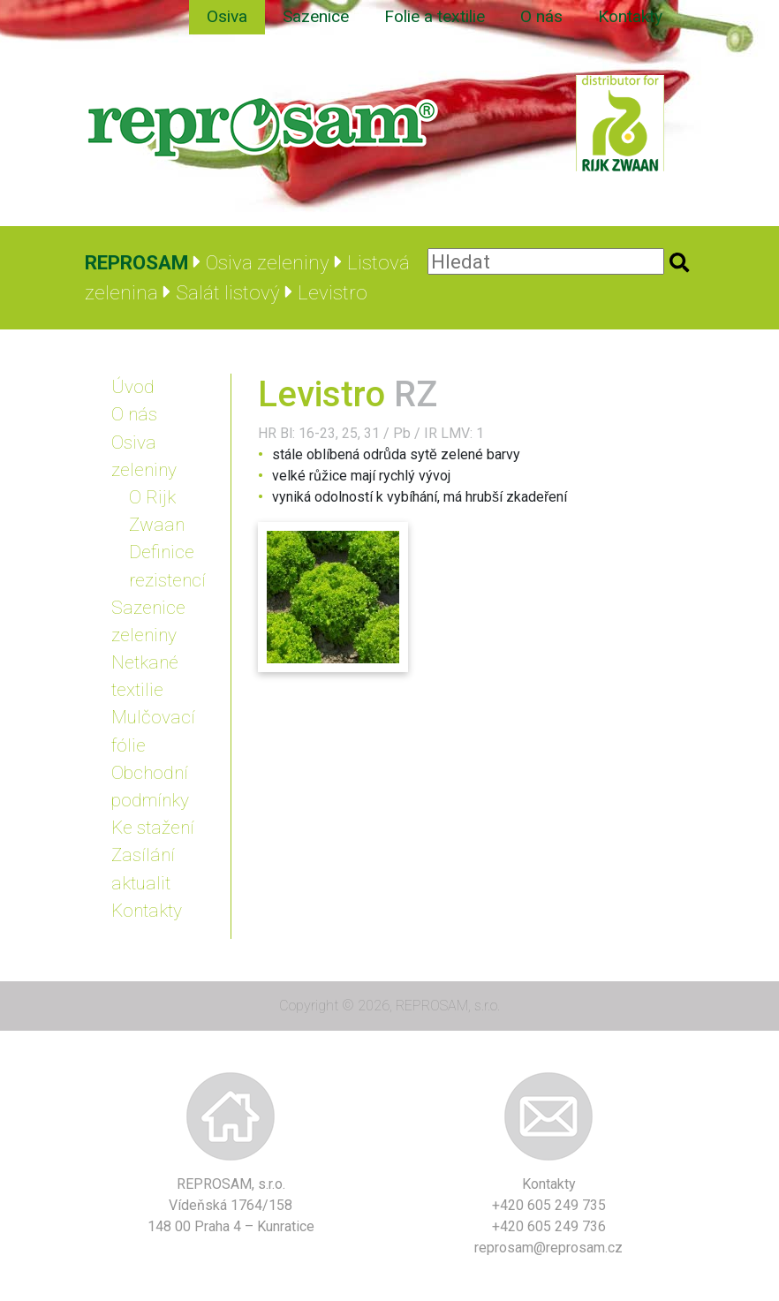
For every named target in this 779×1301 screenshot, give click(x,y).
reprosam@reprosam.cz (548, 1247)
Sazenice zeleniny (148, 621)
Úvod (133, 386)
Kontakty (630, 16)
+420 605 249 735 (549, 1205)
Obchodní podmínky (150, 786)
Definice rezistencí (167, 565)
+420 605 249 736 (549, 1226)
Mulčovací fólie (153, 731)
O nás (541, 16)
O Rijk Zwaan (157, 511)
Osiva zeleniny (144, 456)
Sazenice (316, 16)
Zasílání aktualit (143, 868)
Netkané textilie (144, 676)
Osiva (227, 16)
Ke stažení (152, 827)
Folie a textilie (434, 16)
